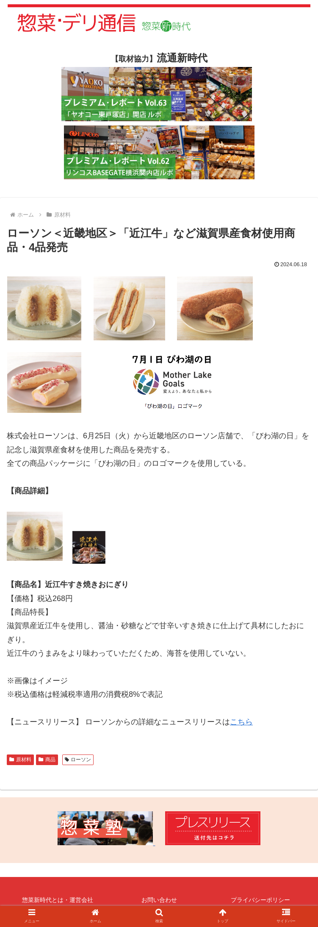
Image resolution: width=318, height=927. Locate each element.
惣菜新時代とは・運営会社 (57, 899)
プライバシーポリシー (260, 899)
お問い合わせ (159, 899)
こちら (241, 722)
